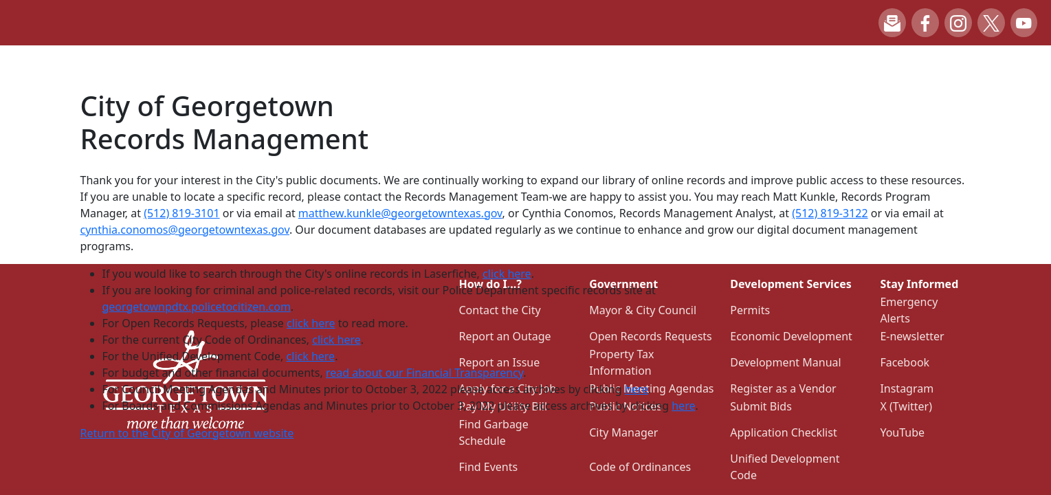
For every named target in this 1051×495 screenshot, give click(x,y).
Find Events (488, 466)
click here (507, 273)
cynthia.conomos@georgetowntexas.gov (184, 229)
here (636, 389)
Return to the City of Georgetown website (187, 433)
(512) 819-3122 (829, 213)
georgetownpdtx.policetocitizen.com (196, 306)
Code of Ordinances (640, 466)
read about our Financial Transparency (424, 372)
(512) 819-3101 (181, 213)
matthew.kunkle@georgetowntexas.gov (400, 213)
